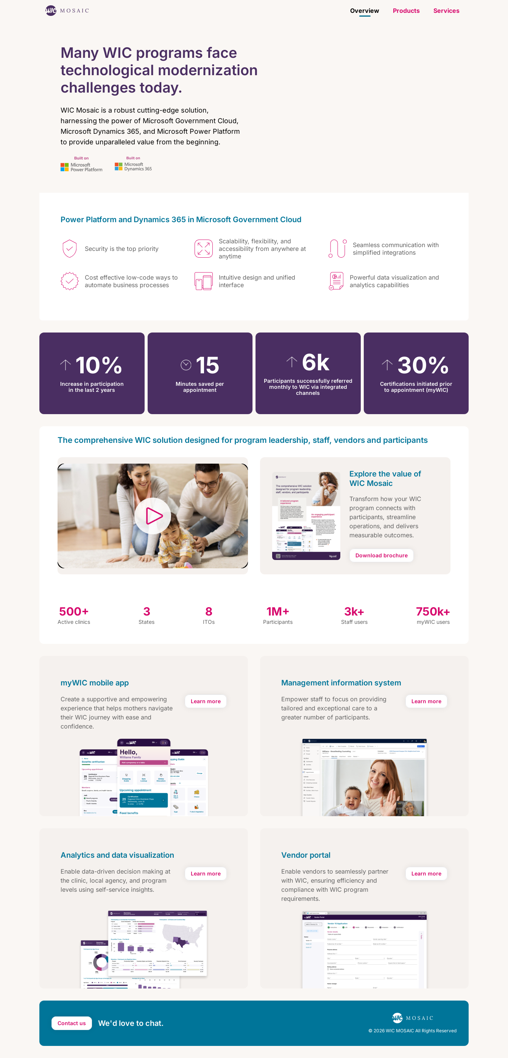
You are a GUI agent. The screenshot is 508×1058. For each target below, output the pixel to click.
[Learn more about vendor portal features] (426, 873)
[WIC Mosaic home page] (67, 10)
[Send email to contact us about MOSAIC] (71, 1023)
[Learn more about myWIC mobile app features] (206, 701)
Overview (364, 10)
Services (446, 10)
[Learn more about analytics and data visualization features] (206, 873)
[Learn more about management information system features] (426, 701)
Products (406, 10)
